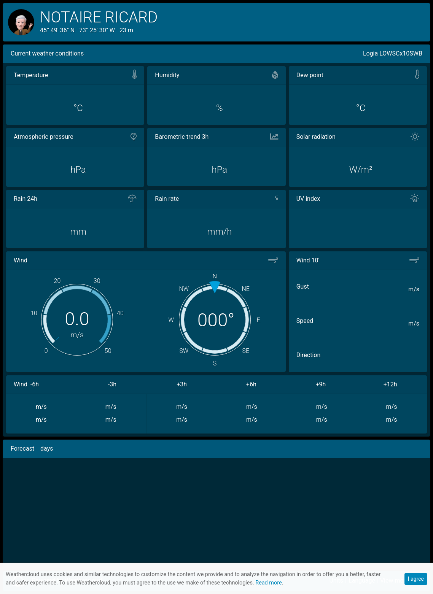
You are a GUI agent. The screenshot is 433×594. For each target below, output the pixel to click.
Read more (268, 583)
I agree (416, 579)
